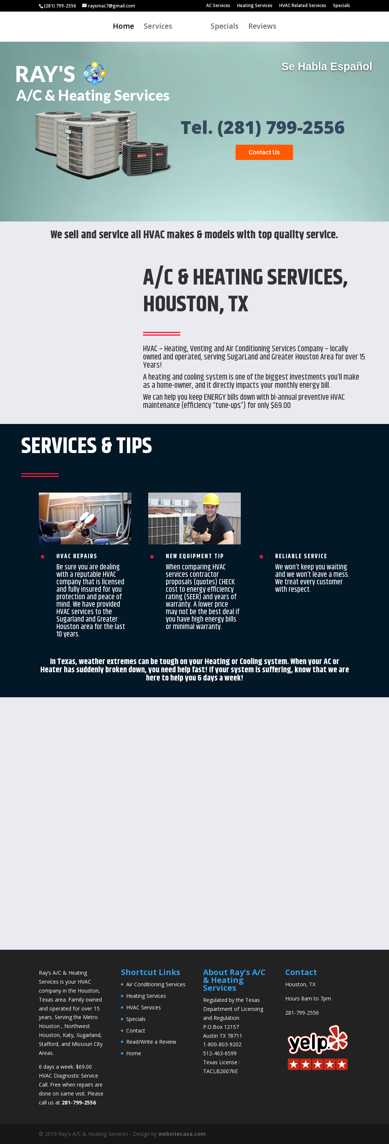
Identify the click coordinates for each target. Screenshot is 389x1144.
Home (123, 27)
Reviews (262, 27)
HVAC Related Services (302, 6)
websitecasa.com (182, 1133)
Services (158, 27)
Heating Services (255, 6)
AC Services (218, 6)
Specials (341, 6)
